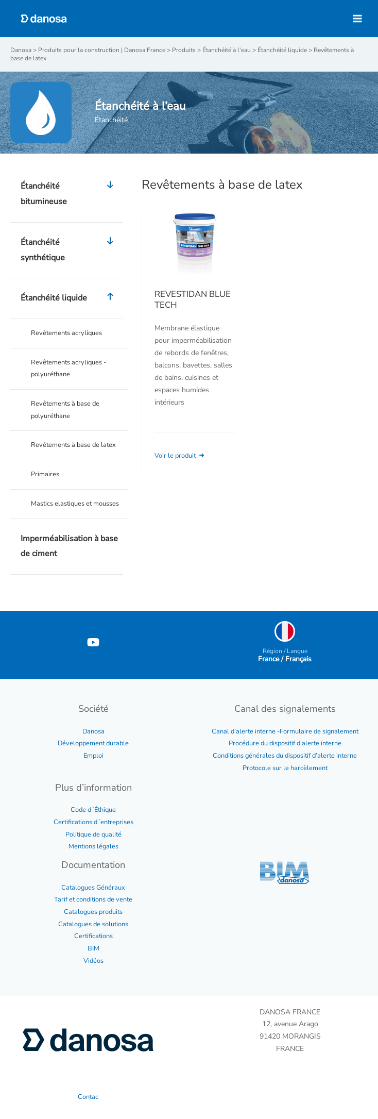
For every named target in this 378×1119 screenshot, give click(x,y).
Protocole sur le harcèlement (285, 768)
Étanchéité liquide (69, 298)
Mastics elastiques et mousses (75, 503)
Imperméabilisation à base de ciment (69, 546)
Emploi (93, 755)
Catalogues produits (93, 911)
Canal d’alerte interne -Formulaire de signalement (285, 731)
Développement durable (93, 743)
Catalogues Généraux (93, 887)
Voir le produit (180, 455)
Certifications (93, 936)
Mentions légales (93, 846)
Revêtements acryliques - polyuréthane (68, 368)
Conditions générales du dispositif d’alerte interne (285, 755)
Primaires (45, 474)
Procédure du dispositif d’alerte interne (285, 743)
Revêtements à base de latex (73, 444)
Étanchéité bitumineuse (69, 194)
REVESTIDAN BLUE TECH (192, 299)
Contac (88, 1096)
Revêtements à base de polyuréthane (65, 410)
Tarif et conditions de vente (93, 899)
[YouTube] (93, 642)
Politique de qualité (93, 834)
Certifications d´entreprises (93, 822)
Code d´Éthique (93, 809)
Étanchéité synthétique (69, 250)
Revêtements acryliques (66, 333)
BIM (93, 948)
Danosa (93, 731)
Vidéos (93, 960)
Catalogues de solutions (93, 924)
